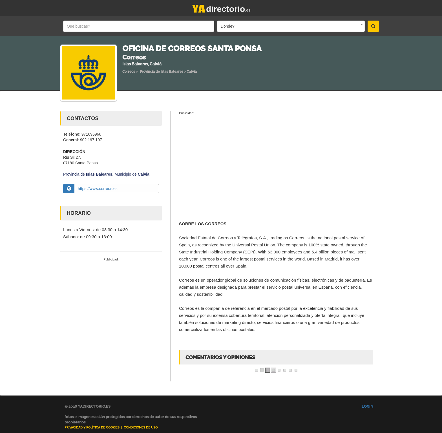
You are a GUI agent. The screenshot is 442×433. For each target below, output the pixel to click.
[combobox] (291, 26)
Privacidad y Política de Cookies (92, 427)
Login (367, 406)
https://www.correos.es (98, 189)
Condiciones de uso (141, 427)
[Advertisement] (111, 304)
